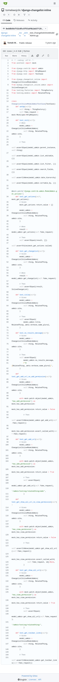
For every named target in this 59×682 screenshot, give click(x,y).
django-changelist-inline (36, 10)
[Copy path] (56, 34)
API (39, 679)
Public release (25, 43)
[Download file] (32, 55)
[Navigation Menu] (55, 3)
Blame (14, 56)
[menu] (22, 679)
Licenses (32, 679)
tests (20, 34)
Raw (6, 56)
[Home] (5, 3)
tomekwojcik (12, 10)
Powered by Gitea (29, 676)
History (23, 56)
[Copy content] (37, 55)
